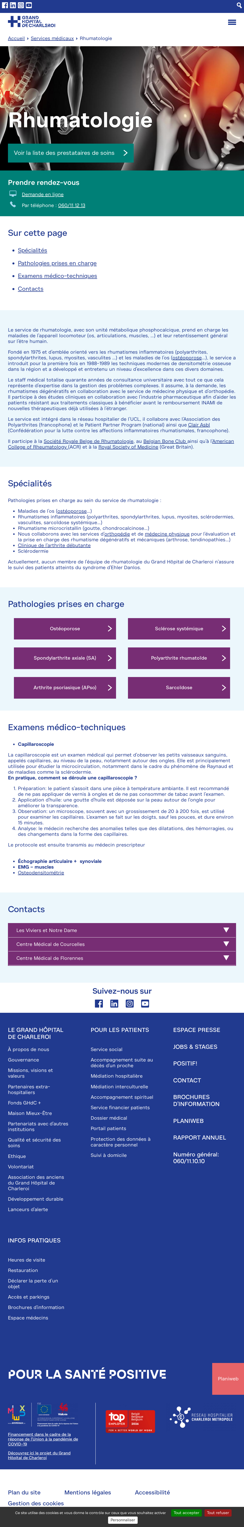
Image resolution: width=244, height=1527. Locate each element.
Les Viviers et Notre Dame (46, 930)
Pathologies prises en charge (57, 263)
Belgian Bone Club (165, 441)
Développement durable (35, 1199)
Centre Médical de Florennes (49, 958)
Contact (187, 1080)
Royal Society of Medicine (128, 447)
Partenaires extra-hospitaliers (29, 1089)
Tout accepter (186, 1512)
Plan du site (24, 1492)
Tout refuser (218, 1512)
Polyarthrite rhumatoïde (179, 658)
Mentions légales (87, 1492)
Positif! (185, 1063)
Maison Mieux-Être (30, 1113)
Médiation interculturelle (119, 1086)
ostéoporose (187, 357)
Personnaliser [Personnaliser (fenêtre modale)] (123, 1520)
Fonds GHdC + (24, 1103)
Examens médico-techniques (57, 275)
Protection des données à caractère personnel (121, 1142)
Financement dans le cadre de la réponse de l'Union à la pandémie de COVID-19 (43, 1439)
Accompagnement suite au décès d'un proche (122, 1063)
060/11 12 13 (71, 205)
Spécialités (32, 250)
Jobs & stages (195, 1046)
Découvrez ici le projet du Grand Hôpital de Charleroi (39, 1455)
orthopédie (117, 534)
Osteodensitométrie (41, 872)
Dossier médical (109, 1118)
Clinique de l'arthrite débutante (54, 545)
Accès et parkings (28, 1297)
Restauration (23, 1270)
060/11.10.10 (189, 1161)
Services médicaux (52, 38)
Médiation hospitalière (117, 1076)
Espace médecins (28, 1318)
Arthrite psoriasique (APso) (65, 688)
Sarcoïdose (179, 688)
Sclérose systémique (179, 629)
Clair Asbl (199, 425)
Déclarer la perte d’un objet (33, 1283)
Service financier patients (120, 1107)
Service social (106, 1049)
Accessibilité (152, 1492)
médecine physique (167, 534)
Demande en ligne (43, 194)
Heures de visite (26, 1260)
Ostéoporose (65, 629)
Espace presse (196, 1030)
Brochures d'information (36, 1307)
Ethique (17, 1156)
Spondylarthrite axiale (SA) (65, 658)
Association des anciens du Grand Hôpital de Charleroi (36, 1182)
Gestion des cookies (36, 1503)
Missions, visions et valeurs (30, 1073)
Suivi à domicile (109, 1155)
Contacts (30, 288)
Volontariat (21, 1166)
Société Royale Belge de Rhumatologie (88, 441)
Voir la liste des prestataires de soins (71, 152)
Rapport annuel (199, 1137)
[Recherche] (239, 5)
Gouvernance (23, 1060)
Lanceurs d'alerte (28, 1209)
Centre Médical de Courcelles (50, 944)
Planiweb (188, 1120)
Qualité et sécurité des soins (34, 1143)
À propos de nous (28, 1049)
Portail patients (108, 1128)
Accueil (16, 38)
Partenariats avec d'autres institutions (38, 1127)
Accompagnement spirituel (122, 1097)
